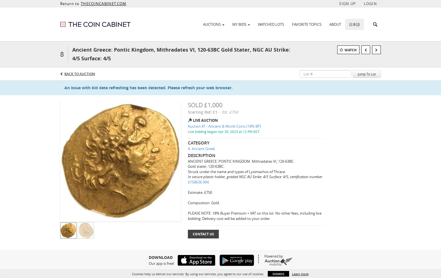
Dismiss (278, 274)
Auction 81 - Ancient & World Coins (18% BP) (224, 126)
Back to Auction (79, 74)
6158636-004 (198, 182)
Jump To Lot (367, 74)
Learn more (300, 274)
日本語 (354, 24)
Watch (351, 50)
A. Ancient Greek (201, 148)
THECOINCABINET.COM (103, 3)
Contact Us (203, 234)
